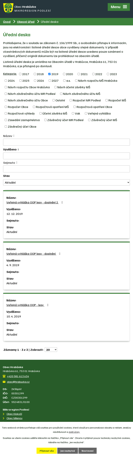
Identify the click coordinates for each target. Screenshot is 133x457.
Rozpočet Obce (18, 107)
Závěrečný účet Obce (22, 126)
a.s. (68, 80)
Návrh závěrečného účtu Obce (28, 100)
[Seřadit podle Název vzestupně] (14, 135)
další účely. (74, 431)
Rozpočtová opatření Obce (94, 107)
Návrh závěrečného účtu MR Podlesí (31, 94)
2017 (25, 74)
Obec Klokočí (14, 414)
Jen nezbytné (67, 450)
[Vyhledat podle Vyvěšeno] (66, 156)
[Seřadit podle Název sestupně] (14, 136)
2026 (40, 80)
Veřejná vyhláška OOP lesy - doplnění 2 (35, 202)
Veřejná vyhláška (99, 113)
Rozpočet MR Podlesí (87, 100)
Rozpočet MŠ (117, 100)
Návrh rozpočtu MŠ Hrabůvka (97, 80)
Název (7, 136)
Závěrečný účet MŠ (104, 120)
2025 (25, 80)
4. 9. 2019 (12, 265)
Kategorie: (10, 73)
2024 (11, 80)
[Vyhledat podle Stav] (66, 182)
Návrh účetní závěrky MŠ (73, 87)
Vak (77, 113)
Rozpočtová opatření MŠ (52, 107)
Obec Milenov (15, 418)
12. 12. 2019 (14, 214)
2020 (69, 74)
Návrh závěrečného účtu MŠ (81, 94)
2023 (113, 74)
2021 (84, 74)
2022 (98, 74)
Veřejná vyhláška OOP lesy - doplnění (34, 253)
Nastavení (88, 450)
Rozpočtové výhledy (21, 113)
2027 (55, 80)
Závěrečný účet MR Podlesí (65, 120)
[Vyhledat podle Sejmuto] (66, 168)
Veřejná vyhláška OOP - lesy (28, 305)
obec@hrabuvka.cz (18, 381)
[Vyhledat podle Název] (66, 142)
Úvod (7, 21)
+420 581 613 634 (18, 376)
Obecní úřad (25, 21)
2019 (54, 74)
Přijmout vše (47, 450)
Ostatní (60, 100)
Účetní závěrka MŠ (54, 113)
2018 (40, 74)
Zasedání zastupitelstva (24, 120)
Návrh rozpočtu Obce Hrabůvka (29, 87)
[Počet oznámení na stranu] (51, 349)
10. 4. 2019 (13, 316)
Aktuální (11, 232)
